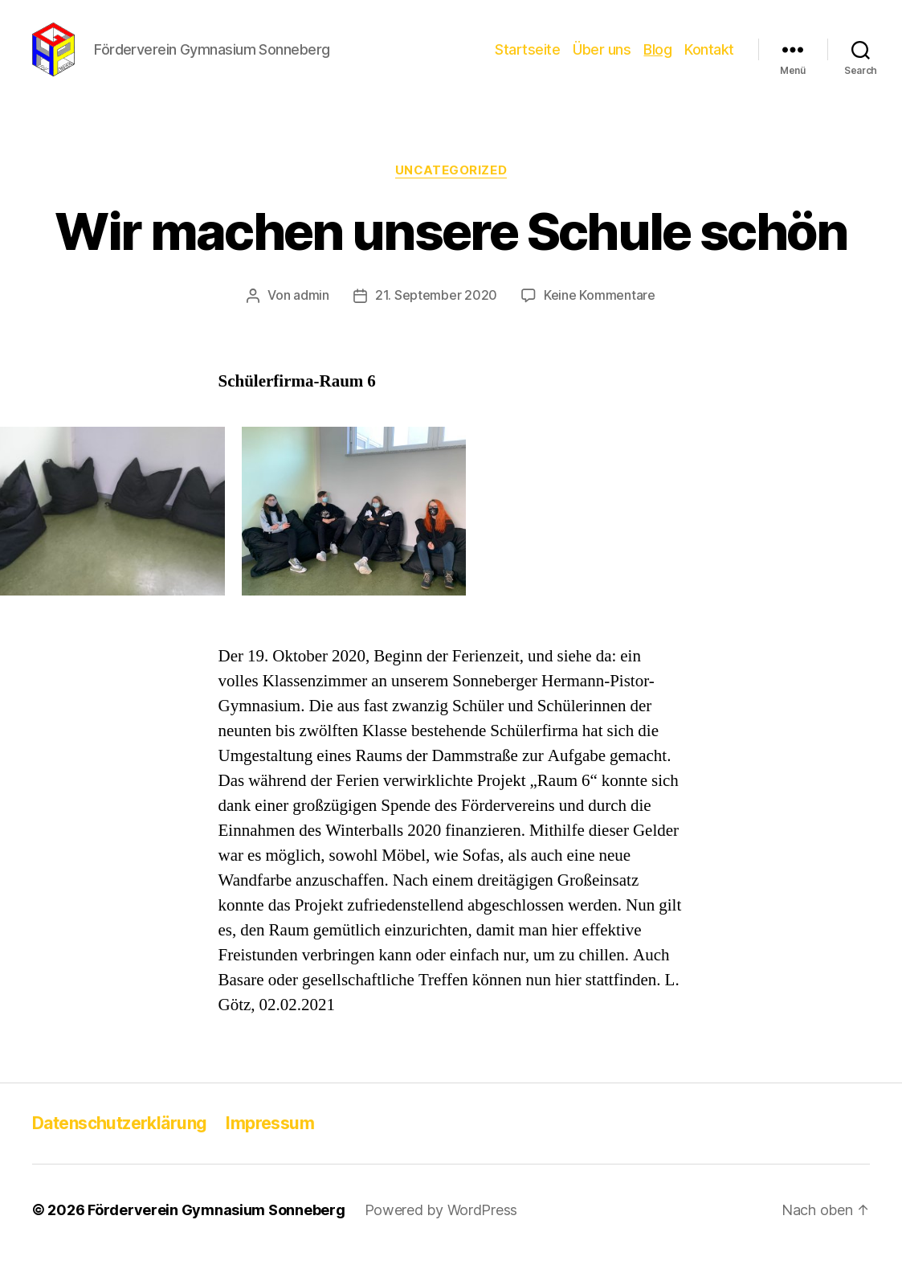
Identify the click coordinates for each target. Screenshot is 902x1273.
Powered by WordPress (441, 1227)
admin (311, 314)
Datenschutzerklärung (119, 1141)
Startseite (527, 58)
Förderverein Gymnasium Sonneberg (216, 1227)
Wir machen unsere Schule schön (451, 250)
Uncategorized (450, 189)
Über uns (602, 58)
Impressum (270, 1141)
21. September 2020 (436, 314)
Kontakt (709, 58)
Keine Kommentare (599, 314)
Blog (657, 58)
